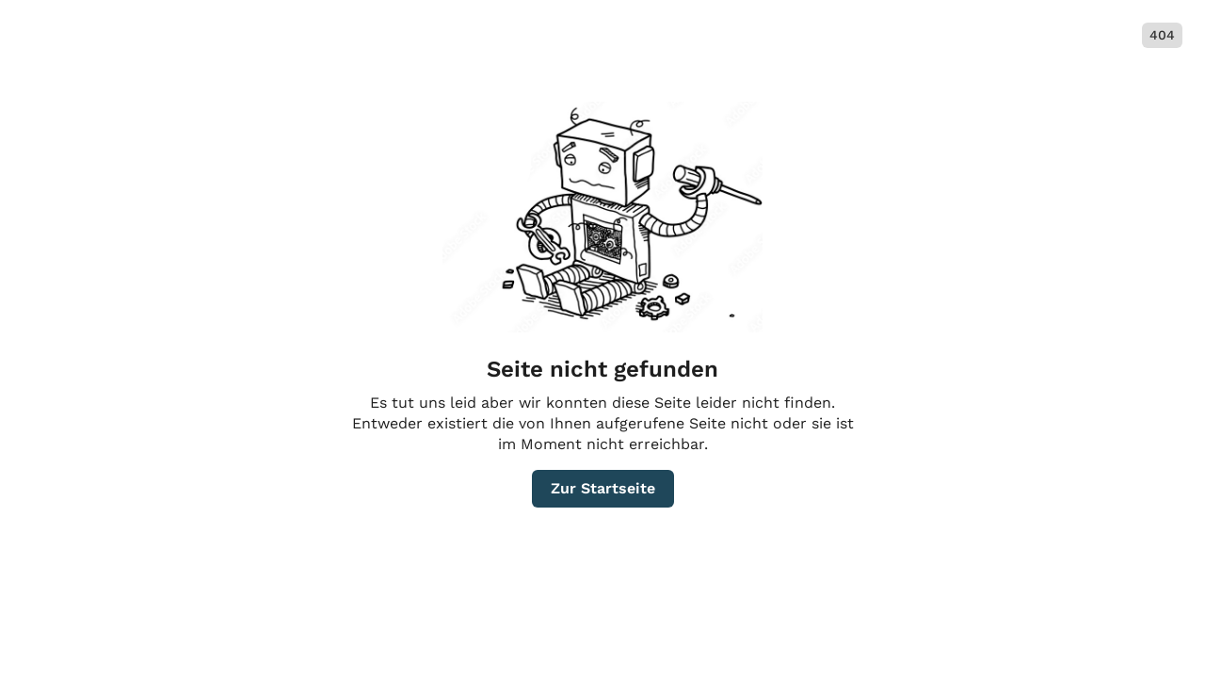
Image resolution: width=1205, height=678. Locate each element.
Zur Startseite (603, 488)
